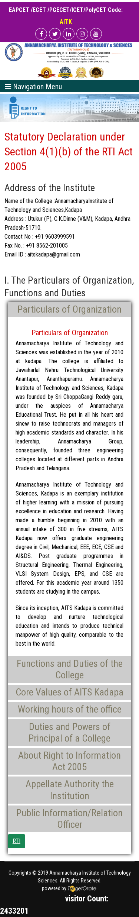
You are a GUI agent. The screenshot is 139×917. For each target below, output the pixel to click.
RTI (16, 841)
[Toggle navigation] (33, 86)
